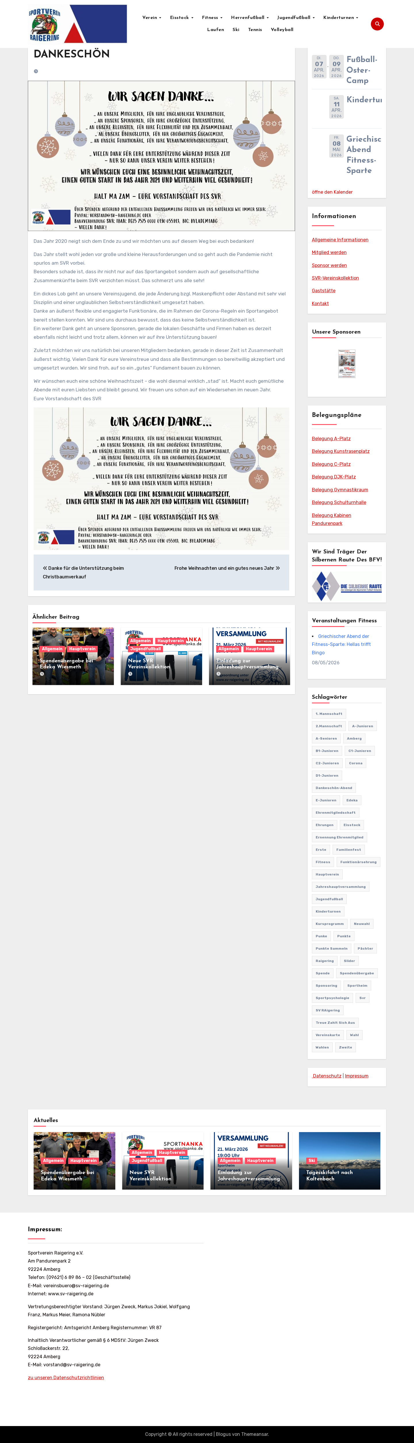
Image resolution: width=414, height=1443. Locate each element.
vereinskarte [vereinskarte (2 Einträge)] (328, 1035)
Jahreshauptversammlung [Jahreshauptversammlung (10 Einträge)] (341, 887)
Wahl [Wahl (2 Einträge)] (354, 1035)
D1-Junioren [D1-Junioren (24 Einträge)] (327, 776)
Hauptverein (82, 649)
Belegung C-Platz (331, 464)
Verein (150, 18)
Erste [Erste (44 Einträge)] (321, 850)
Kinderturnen (339, 18)
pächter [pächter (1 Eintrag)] (365, 948)
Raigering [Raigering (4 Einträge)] (325, 961)
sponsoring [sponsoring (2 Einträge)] (326, 986)
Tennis (255, 30)
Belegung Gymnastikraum (340, 489)
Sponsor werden (329, 265)
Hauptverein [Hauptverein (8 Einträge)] (327, 874)
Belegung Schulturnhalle (339, 502)
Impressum (357, 1076)
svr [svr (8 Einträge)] (362, 998)
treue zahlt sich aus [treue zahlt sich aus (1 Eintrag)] (335, 1023)
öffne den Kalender (332, 192)
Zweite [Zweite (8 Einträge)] (345, 1047)
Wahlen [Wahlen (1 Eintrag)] (322, 1047)
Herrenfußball (248, 18)
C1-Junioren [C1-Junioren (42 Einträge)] (359, 751)
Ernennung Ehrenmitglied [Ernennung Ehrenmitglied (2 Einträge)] (339, 837)
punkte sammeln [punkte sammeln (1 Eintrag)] (332, 948)
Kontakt (320, 303)
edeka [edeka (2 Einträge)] (352, 800)
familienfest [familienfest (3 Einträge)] (348, 850)
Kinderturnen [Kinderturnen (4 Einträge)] (328, 911)
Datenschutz (327, 1076)
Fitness (211, 18)
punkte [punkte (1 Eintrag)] (344, 936)
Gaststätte (324, 290)
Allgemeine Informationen (340, 240)
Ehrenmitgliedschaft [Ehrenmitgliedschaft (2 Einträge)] (336, 813)
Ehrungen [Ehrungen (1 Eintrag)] (325, 825)
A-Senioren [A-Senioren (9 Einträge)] (326, 738)
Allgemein (52, 649)
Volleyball (282, 30)
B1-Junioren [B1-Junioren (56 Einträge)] (327, 751)
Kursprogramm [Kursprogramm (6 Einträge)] (330, 924)
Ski (236, 30)
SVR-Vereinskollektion (335, 278)
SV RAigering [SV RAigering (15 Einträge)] (328, 1010)
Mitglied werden (329, 252)
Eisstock (180, 18)
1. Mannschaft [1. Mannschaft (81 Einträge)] (329, 714)
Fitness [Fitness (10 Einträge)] (323, 862)
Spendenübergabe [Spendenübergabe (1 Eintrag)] (357, 973)
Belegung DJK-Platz (334, 477)
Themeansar (254, 1434)
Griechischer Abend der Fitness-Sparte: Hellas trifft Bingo (341, 644)
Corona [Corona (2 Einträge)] (356, 763)
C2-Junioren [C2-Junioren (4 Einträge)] (327, 763)
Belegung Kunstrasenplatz (341, 451)
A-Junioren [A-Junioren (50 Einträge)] (362, 726)
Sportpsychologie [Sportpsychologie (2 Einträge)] (332, 998)
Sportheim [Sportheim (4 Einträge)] (357, 986)
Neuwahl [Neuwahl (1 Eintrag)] (362, 924)
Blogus (223, 1434)
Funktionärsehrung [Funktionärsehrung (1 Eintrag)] (358, 862)
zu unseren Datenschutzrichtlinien (66, 1377)
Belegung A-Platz (331, 438)
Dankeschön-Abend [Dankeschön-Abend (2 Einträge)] (334, 788)
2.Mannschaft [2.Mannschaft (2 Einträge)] (329, 726)
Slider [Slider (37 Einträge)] (349, 961)
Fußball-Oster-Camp (361, 70)
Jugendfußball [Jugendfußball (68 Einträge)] (329, 899)
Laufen (215, 30)
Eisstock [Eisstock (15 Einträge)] (352, 825)
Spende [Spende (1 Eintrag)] (323, 973)
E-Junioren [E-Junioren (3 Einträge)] (326, 800)
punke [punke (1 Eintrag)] (321, 936)
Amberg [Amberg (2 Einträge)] (354, 738)
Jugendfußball (294, 18)
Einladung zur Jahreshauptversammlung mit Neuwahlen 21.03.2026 (248, 667)
